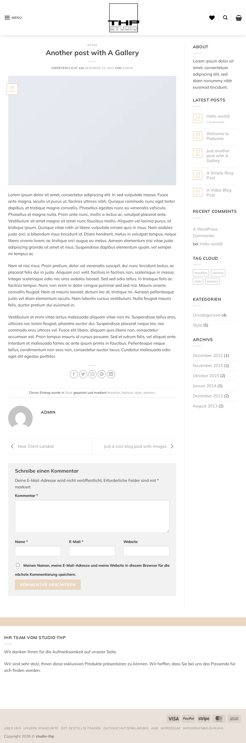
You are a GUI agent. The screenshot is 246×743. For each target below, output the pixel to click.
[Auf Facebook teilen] (74, 374)
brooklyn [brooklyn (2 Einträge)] (201, 273)
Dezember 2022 (208, 355)
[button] (13, 17)
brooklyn (113, 392)
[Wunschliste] (212, 18)
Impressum (170, 728)
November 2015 (208, 365)
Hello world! (217, 116)
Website (130, 541)
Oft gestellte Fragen (81, 728)
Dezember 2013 (208, 395)
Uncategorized (206, 315)
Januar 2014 (204, 385)
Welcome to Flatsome (217, 136)
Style (92, 45)
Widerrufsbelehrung (203, 728)
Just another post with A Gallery (217, 155)
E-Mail (76, 541)
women (149, 392)
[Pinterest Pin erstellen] (102, 374)
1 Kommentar (219, 122)
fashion (127, 392)
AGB (154, 728)
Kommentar (26, 495)
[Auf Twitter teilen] (83, 374)
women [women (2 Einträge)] (212, 281)
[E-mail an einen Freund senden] (92, 374)
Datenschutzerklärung (126, 728)
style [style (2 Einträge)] (198, 281)
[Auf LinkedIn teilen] (111, 374)
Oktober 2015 (206, 375)
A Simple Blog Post (219, 175)
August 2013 (205, 405)
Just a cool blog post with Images (140, 446)
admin (128, 68)
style (138, 392)
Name (21, 541)
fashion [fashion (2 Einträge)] (218, 273)
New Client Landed (31, 446)
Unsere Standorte (41, 728)
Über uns (12, 728)
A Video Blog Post (218, 193)
